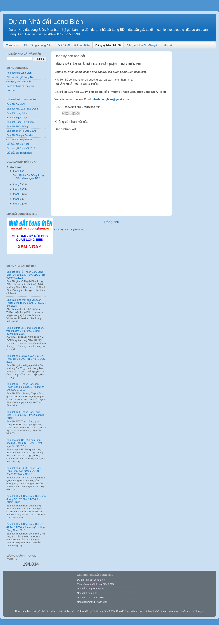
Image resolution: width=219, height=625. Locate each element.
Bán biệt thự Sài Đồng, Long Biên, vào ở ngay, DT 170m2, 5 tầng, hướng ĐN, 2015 (25, 331)
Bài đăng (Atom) (74, 229)
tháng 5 (17, 189)
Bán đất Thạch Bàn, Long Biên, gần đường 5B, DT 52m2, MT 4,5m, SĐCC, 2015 (26, 499)
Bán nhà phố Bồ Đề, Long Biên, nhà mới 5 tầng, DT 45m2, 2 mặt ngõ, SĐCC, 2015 (24, 443)
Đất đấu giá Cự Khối (17, 144)
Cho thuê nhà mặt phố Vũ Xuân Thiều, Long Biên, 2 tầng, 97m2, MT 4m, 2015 (26, 302)
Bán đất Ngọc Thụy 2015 (20, 122)
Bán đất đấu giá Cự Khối (19, 135)
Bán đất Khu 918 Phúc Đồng (22, 108)
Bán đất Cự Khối (15, 104)
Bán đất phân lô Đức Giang (21, 130)
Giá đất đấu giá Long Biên (74, 45)
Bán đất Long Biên (16, 113)
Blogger (199, 611)
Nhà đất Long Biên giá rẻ (90, 588)
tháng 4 (17, 193)
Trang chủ (12, 45)
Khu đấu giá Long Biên (38, 45)
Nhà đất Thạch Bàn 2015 (91, 597)
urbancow (173, 611)
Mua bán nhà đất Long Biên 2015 (95, 584)
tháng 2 (17, 203)
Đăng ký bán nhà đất (108, 45)
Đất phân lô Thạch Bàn (19, 139)
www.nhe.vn (74, 99)
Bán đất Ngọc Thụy (17, 117)
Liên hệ (167, 45)
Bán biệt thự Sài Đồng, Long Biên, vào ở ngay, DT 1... (28, 177)
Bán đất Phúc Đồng (17, 126)
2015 (13, 166)
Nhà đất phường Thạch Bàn (92, 601)
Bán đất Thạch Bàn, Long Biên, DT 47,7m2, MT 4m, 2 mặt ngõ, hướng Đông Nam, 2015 (25, 527)
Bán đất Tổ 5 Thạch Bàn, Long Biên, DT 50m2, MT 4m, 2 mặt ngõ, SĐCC (25, 415)
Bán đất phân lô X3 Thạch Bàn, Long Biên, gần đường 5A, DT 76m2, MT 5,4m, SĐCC (23, 471)
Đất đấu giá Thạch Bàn (19, 152)
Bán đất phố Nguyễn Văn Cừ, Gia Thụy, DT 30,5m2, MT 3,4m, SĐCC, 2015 (26, 359)
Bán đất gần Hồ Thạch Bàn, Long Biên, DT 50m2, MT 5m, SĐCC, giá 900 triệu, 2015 (25, 274)
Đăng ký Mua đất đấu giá (141, 45)
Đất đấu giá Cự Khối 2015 (20, 148)
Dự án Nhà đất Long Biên (45, 21)
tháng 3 (17, 198)
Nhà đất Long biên (87, 593)
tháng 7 (17, 184)
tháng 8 (17, 171)
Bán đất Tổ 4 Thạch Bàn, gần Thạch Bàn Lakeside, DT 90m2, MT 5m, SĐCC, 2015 (25, 387)
